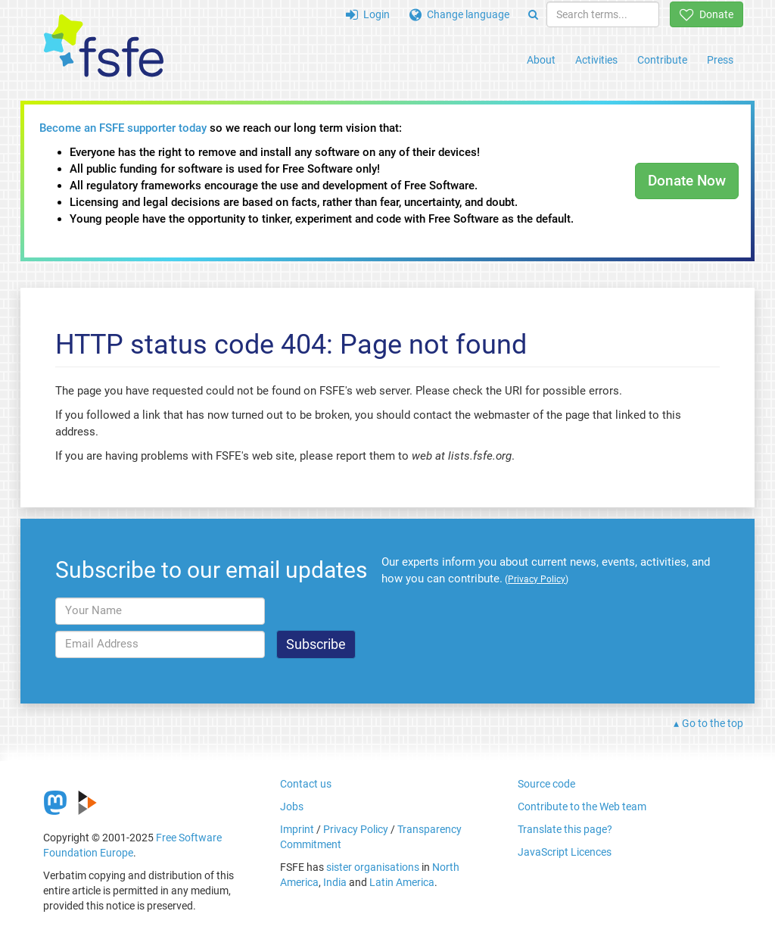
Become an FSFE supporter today (123, 128)
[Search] (533, 14)
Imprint (297, 829)
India (335, 882)
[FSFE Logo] (103, 46)
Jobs (291, 806)
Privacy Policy (355, 829)
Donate (706, 14)
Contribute (662, 60)
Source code (546, 784)
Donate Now (687, 180)
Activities (596, 60)
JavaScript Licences (565, 852)
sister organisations (372, 867)
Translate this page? (565, 829)
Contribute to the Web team (582, 806)
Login (368, 14)
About (541, 60)
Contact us (305, 784)
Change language (459, 14)
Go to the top (712, 723)
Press (720, 60)
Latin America (401, 882)
